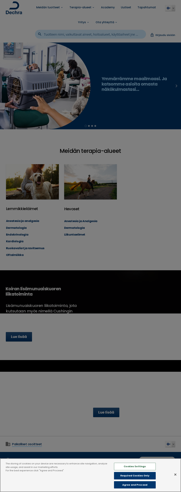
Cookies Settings (135, 471)
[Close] (175, 479)
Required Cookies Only (134, 480)
